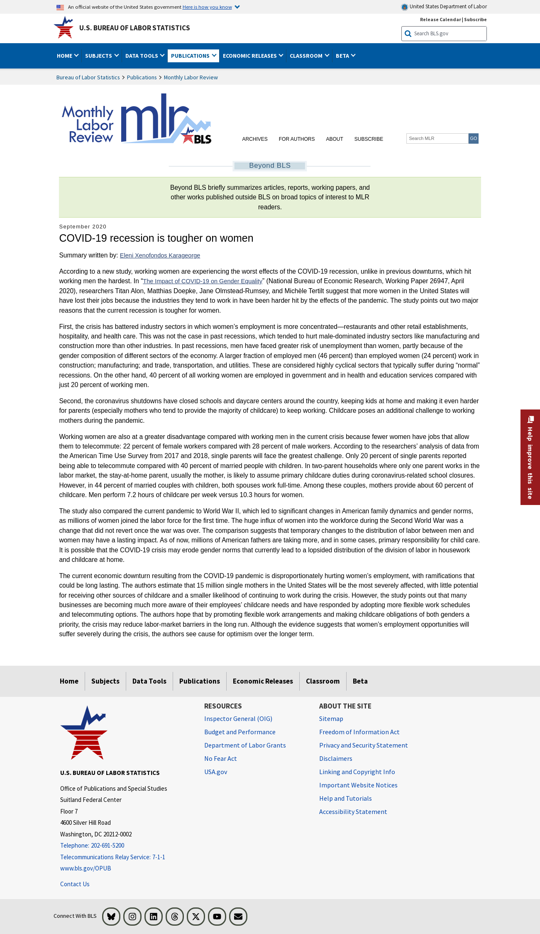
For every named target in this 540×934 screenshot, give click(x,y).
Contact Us (75, 884)
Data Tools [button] (142, 55)
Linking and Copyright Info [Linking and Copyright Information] (357, 771)
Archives (254, 139)
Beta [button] (343, 55)
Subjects (105, 681)
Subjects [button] (99, 55)
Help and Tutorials (345, 798)
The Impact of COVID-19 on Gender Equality (202, 281)
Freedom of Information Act (359, 732)
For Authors (297, 139)
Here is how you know (207, 6)
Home (69, 681)
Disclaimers (335, 758)
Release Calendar (440, 19)
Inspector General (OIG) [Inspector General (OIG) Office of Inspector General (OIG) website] (238, 718)
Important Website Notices (358, 785)
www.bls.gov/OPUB (85, 868)
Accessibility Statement (353, 811)
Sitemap (331, 718)
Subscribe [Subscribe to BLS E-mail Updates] (475, 19)
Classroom (323, 681)
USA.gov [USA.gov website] (215, 771)
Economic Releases (263, 681)
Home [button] (65, 55)
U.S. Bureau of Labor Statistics (134, 27)
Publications (142, 77)
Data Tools (149, 681)
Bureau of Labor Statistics (88, 77)
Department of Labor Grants (245, 745)
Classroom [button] (307, 55)
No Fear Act (220, 758)
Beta (360, 681)
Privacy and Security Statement (363, 745)
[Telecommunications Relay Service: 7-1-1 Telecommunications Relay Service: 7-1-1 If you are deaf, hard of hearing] (126, 857)
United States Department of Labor (444, 7)
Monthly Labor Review (191, 77)
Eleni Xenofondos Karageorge (160, 255)
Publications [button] (191, 55)
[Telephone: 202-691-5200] (126, 846)
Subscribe (368, 139)
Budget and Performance (240, 732)
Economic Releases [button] (250, 55)
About (334, 139)
